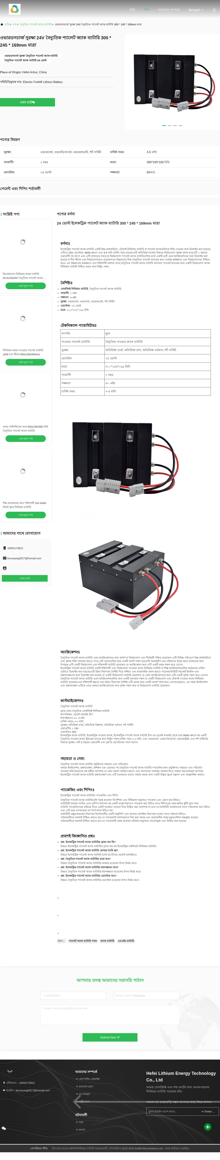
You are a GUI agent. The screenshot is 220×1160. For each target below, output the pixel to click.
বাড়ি (132, 10)
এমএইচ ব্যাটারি (126, 940)
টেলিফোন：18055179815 (19, 1082)
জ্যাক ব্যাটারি (107, 940)
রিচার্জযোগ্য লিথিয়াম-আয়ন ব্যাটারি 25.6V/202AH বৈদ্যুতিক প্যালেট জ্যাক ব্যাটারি (23, 277)
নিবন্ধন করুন (208, 1111)
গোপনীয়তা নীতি (39, 1148)
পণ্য (146, 10)
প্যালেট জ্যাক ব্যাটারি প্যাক (83, 940)
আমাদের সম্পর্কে (169, 10)
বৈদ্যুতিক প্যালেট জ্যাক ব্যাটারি (36, 24)
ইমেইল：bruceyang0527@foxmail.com (26, 1090)
